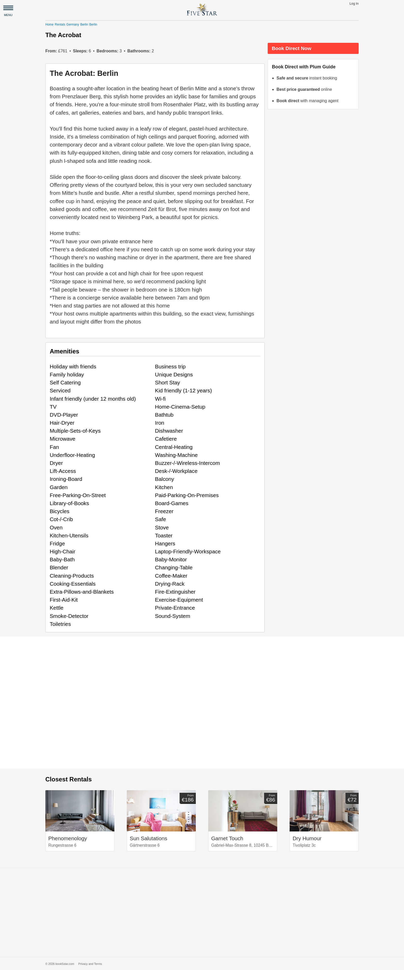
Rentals (60, 24)
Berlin (84, 24)
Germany (72, 24)
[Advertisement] (202, 912)
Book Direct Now (292, 48)
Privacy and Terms (90, 963)
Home (49, 24)
